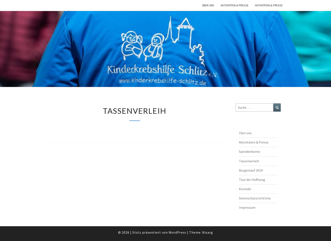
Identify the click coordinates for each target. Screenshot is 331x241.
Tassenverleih (249, 161)
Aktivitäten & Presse (234, 5)
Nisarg (207, 232)
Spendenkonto (249, 151)
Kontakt (245, 189)
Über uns (208, 5)
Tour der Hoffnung (252, 179)
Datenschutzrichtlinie (255, 198)
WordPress (177, 232)
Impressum (247, 207)
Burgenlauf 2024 (251, 170)
